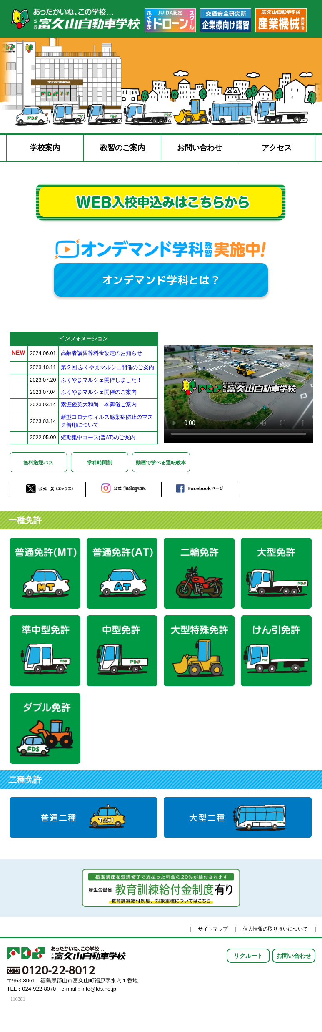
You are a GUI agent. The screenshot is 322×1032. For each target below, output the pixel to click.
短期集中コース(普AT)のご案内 (98, 437)
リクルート (248, 955)
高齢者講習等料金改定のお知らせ (101, 353)
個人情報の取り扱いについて (275, 929)
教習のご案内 (122, 147)
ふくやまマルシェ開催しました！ (101, 380)
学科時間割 (99, 463)
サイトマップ (213, 929)
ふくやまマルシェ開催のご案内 (99, 392)
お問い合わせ (199, 147)
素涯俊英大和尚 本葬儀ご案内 (99, 405)
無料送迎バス (38, 463)
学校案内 (45, 147)
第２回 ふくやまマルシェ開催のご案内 (108, 367)
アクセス (277, 147)
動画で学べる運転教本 (161, 463)
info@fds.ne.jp (99, 989)
